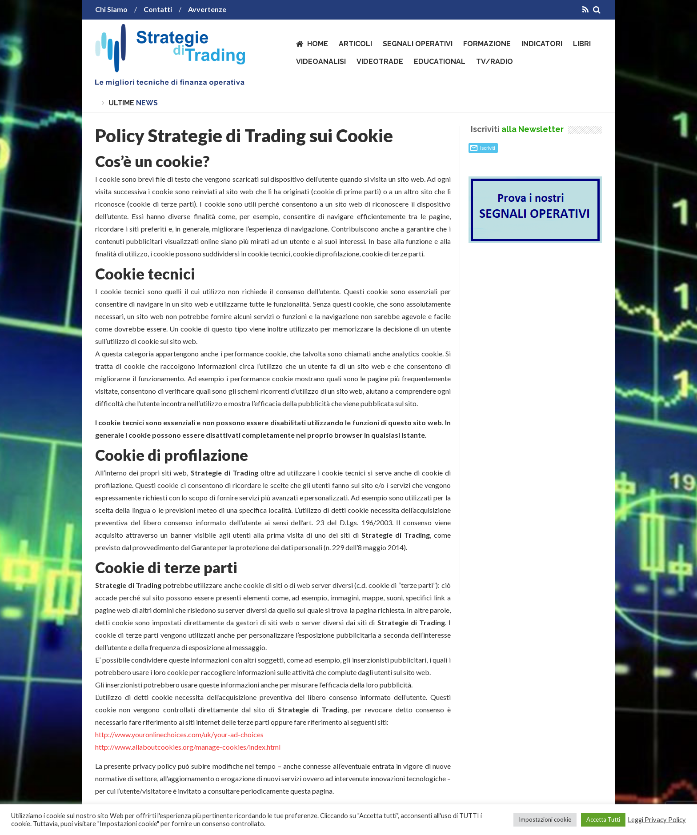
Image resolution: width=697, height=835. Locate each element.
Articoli (355, 44)
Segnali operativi (418, 44)
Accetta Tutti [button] (603, 819)
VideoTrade (380, 61)
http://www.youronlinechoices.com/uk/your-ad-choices (179, 734)
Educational (439, 61)
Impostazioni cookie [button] (545, 819)
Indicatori (541, 44)
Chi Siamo (111, 9)
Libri (582, 44)
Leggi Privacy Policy (657, 819)
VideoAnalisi (321, 61)
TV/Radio (494, 61)
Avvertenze (207, 9)
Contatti (158, 9)
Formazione (487, 44)
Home (317, 44)
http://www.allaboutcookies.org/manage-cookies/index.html (187, 747)
